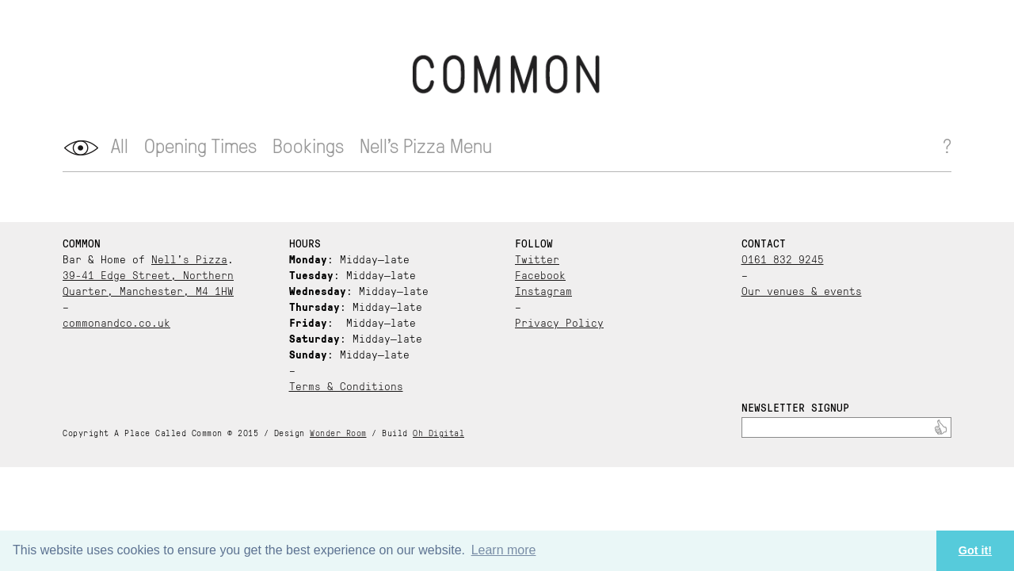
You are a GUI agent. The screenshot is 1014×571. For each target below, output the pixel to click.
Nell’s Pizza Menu (426, 145)
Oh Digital (438, 433)
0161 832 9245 (782, 258)
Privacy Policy (559, 322)
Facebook (540, 274)
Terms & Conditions (346, 385)
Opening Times (200, 145)
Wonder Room (338, 433)
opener (81, 147)
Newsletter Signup (795, 407)
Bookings (308, 145)
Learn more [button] (503, 550)
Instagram (543, 290)
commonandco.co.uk (116, 322)
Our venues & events (801, 290)
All (119, 145)
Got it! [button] (975, 550)
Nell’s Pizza (189, 258)
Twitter (537, 258)
